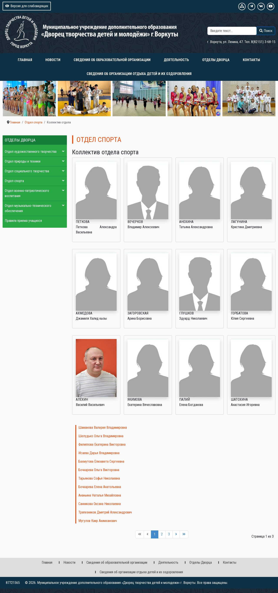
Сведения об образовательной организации (112, 60)
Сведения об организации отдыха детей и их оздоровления (139, 74)
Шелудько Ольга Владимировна (100, 436)
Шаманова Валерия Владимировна (102, 427)
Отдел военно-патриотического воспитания (27, 193)
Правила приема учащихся (23, 221)
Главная (25, 60)
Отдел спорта (14, 181)
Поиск (270, 24)
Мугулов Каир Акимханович (97, 521)
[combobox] (232, 31)
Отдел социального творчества (27, 171)
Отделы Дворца (216, 60)
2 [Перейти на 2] (162, 534)
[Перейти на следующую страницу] (176, 534)
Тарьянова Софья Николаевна (99, 478)
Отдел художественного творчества (30, 151)
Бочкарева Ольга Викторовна (98, 470)
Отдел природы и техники (22, 161)
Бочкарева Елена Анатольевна (99, 487)
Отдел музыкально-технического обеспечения (28, 208)
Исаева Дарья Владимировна (98, 453)
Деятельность (176, 60)
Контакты (251, 60)
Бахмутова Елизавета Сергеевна (101, 461)
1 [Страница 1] (155, 534)
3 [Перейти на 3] (169, 534)
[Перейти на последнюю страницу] (184, 534)
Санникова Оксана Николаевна (99, 504)
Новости (52, 60)
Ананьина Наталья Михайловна (99, 495)
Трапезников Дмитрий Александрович (105, 512)
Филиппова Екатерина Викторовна (102, 444)
